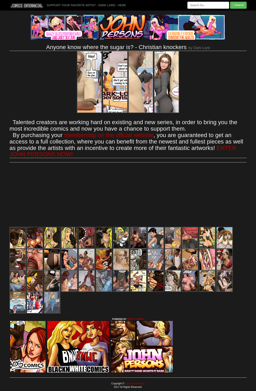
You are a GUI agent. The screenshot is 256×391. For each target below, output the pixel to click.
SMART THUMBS (135, 319)
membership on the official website (108, 135)
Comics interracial (134, 383)
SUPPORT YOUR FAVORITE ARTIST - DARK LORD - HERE (86, 5)
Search (238, 5)
